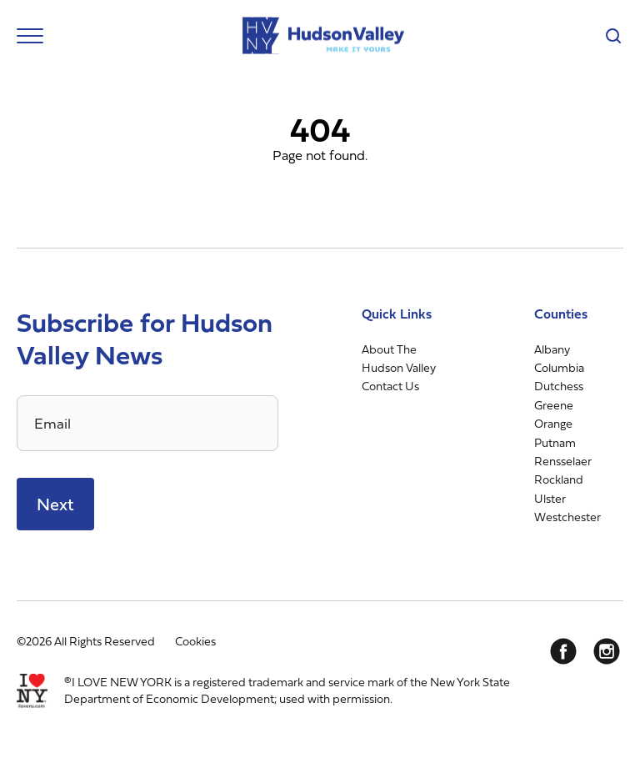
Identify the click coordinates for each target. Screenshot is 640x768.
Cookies (195, 641)
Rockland (558, 479)
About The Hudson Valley (399, 358)
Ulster (550, 498)
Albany (552, 349)
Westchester (567, 516)
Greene (553, 405)
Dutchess (558, 385)
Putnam (555, 442)
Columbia (559, 367)
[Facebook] (563, 651)
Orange (553, 423)
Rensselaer (563, 460)
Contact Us (390, 385)
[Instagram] (606, 651)
